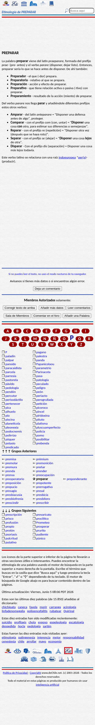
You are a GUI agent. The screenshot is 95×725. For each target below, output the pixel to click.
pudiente (42, 534)
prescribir (42, 503)
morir (43, 607)
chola (32, 622)
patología (42, 380)
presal (40, 491)
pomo (40, 435)
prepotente (43, 483)
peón (39, 392)
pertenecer (12, 404)
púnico (40, 538)
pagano (41, 352)
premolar (11, 463)
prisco (9, 519)
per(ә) (82, 157)
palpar (9, 360)
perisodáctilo (14, 400)
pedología (12, 388)
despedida (9, 626)
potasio (10, 443)
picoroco (42, 408)
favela (33, 607)
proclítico (42, 519)
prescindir (12, 503)
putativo (11, 542)
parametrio (43, 368)
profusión (11, 522)
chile (21, 641)
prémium (42, 459)
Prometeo (42, 522)
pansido (10, 364)
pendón (10, 392)
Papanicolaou (45, 364)
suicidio (7, 622)
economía (54, 641)
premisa (10, 459)
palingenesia (26, 637)
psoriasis (11, 534)
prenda (10, 471)
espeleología (58, 622)
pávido (9, 384)
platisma (42, 423)
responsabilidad (73, 637)
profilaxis (20, 622)
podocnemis (13, 431)
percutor (11, 396)
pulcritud (11, 538)
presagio (11, 491)
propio (9, 526)
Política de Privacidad (15, 672)
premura (11, 467)
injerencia (43, 637)
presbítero (43, 499)
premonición (44, 463)
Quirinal (68, 611)
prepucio (11, 487)
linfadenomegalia (13, 611)
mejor (57, 637)
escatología (76, 622)
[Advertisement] (47, 35)
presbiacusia (13, 495)
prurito (40, 530)
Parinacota (43, 372)
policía (40, 431)
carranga (55, 607)
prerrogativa (44, 487)
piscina (10, 419)
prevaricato (43, 515)
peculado (42, 384)
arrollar (32, 641)
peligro (40, 388)
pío (7, 416)
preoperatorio (14, 479)
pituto (40, 419)
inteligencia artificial (47, 684)
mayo (42, 641)
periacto (41, 396)
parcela (10, 372)
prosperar (42, 526)
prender (41, 471)
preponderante (77, 479)
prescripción (13, 515)
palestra (41, 356)
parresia (10, 376)
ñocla (21, 626)
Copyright (35, 672)
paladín (10, 356)
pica (8, 408)
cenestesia (9, 641)
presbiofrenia (14, 499)
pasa (39, 376)
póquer (10, 439)
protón (9, 530)
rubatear (55, 611)
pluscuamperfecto (48, 427)
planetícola (12, 423)
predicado (12, 447)
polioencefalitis (37, 611)
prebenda (42, 443)
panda (40, 360)
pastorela (11, 380)
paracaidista (13, 368)
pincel (40, 412)
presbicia (42, 495)
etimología (9, 637)
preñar (40, 467)
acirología (69, 607)
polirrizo (10, 435)
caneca (22, 607)
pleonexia (11, 427)
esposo (43, 622)
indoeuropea (67, 157)
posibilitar (43, 439)
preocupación (45, 475)
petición (41, 404)
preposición (13, 483)
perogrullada (44, 400)
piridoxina (43, 416)
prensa (9, 475)
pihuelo (10, 412)
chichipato (9, 607)
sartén (47, 626)
